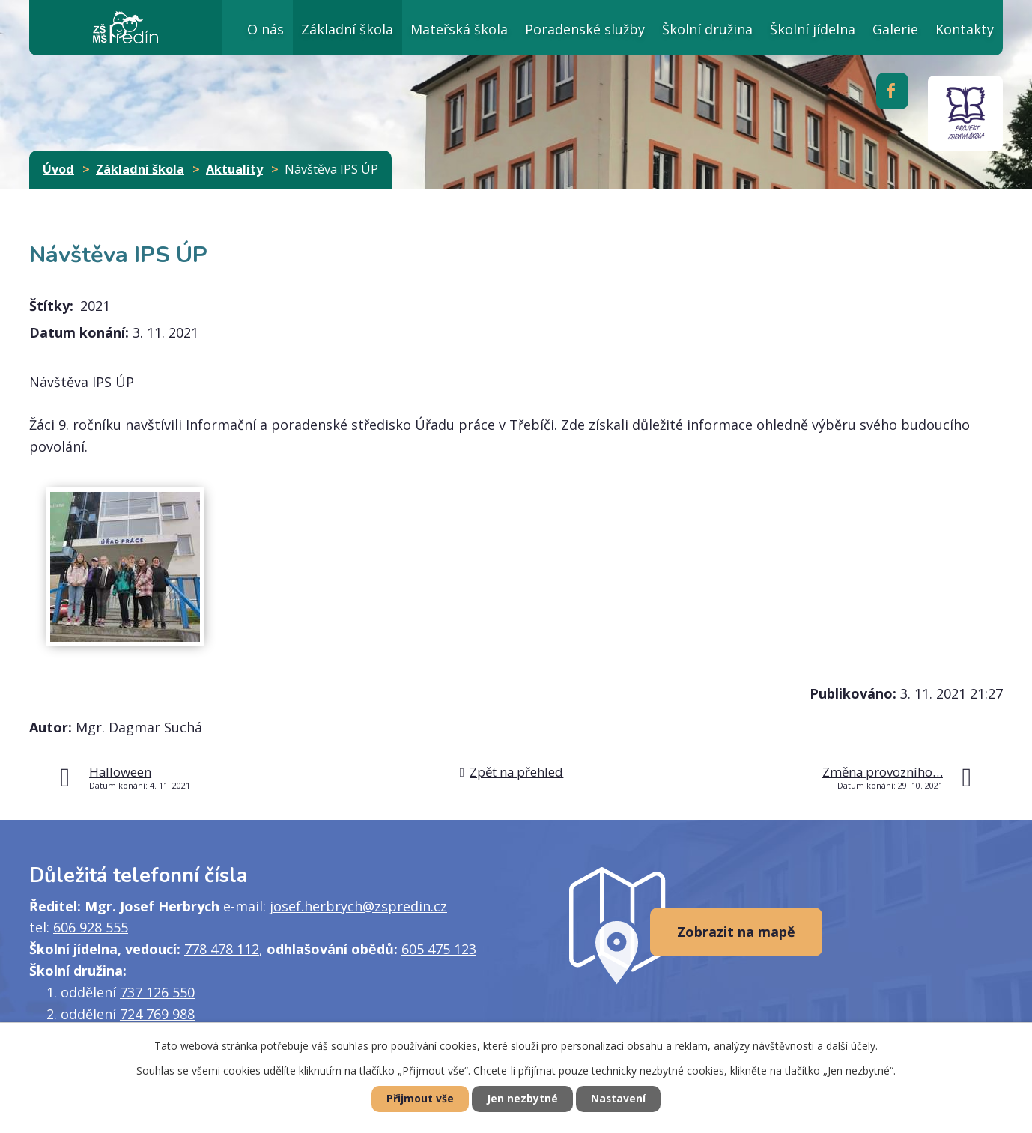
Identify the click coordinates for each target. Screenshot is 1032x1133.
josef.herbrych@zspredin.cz (358, 906)
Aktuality (234, 169)
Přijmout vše (418, 1099)
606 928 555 (90, 927)
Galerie (895, 29)
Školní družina (707, 29)
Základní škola (347, 29)
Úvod (203, 27)
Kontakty (964, 29)
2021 (95, 306)
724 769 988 (157, 1014)
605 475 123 (438, 949)
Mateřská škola (459, 29)
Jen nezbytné (522, 1099)
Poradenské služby (585, 29)
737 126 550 (157, 992)
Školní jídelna (812, 29)
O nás (265, 29)
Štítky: (51, 306)
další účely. (852, 1045)
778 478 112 (221, 949)
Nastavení (620, 1099)
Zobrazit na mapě (736, 932)
